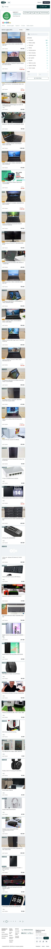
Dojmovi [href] (17, 25)
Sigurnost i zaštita (17, 934)
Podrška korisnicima (27, 930)
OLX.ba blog (10, 933)
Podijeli (26, 12)
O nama (3, 932)
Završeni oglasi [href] (10, 25)
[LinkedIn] (46, 941)
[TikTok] (43, 941)
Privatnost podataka (17, 937)
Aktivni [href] (3, 25)
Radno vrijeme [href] (30, 25)
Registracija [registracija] (46, 2)
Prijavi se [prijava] (39, 2)
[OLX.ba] (3, 2)
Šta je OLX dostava (11, 941)
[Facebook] (40, 941)
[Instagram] (37, 941)
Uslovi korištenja (5, 934)
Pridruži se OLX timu (11, 938)
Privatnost (38, 946)
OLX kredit (17, 931)
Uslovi (43, 946)
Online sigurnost (5, 936)
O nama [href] (23, 25)
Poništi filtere (39, 78)
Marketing (3, 938)
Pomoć (47, 946)
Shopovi (10, 935)
